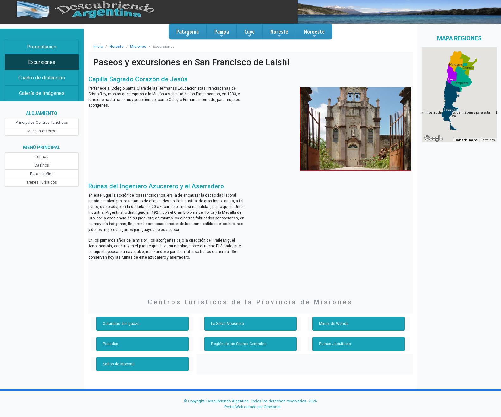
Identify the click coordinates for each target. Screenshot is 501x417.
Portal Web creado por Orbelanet (252, 407)
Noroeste (314, 33)
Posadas (110, 344)
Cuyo (249, 33)
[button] (450, 109)
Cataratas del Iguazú (121, 323)
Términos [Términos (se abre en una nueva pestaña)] (488, 140)
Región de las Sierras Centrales (238, 344)
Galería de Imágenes (42, 93)
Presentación (41, 47)
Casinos (41, 165)
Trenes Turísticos (41, 182)
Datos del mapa (466, 140)
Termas (41, 157)
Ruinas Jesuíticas (335, 344)
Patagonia (187, 33)
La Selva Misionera (227, 323)
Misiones (138, 46)
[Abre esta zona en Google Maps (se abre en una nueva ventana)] (433, 138)
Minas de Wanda (333, 323)
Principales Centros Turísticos (42, 122)
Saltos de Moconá (119, 364)
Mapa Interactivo (41, 131)
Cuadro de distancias (41, 78)
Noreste (279, 33)
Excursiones (41, 62)
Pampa (221, 33)
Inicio (98, 46)
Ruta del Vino (41, 174)
